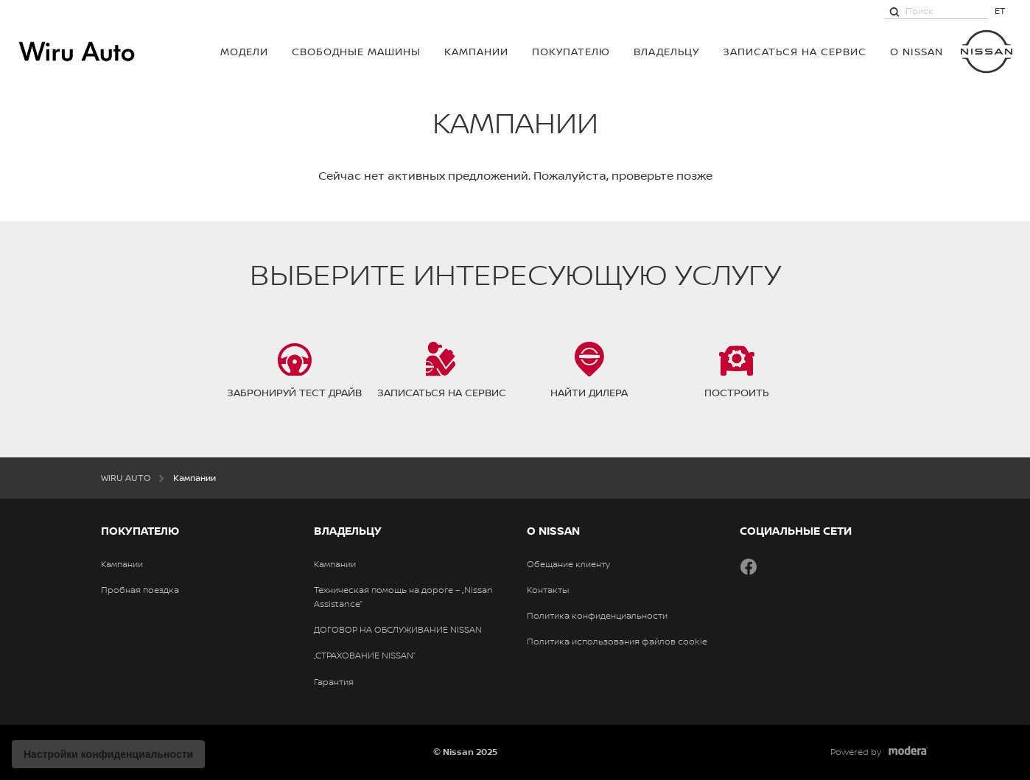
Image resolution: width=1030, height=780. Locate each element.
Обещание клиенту (568, 564)
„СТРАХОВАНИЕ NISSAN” (365, 655)
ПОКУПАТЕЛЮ (571, 51)
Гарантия (334, 682)
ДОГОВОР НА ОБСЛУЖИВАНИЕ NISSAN (398, 630)
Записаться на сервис (794, 51)
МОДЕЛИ (244, 51)
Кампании (476, 51)
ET (1000, 10)
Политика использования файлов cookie (617, 641)
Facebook (748, 566)
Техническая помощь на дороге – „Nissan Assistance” (403, 597)
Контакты (548, 590)
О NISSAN (916, 51)
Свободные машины (356, 51)
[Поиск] (894, 11)
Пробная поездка (140, 590)
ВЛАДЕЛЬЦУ (666, 51)
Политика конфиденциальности (597, 616)
